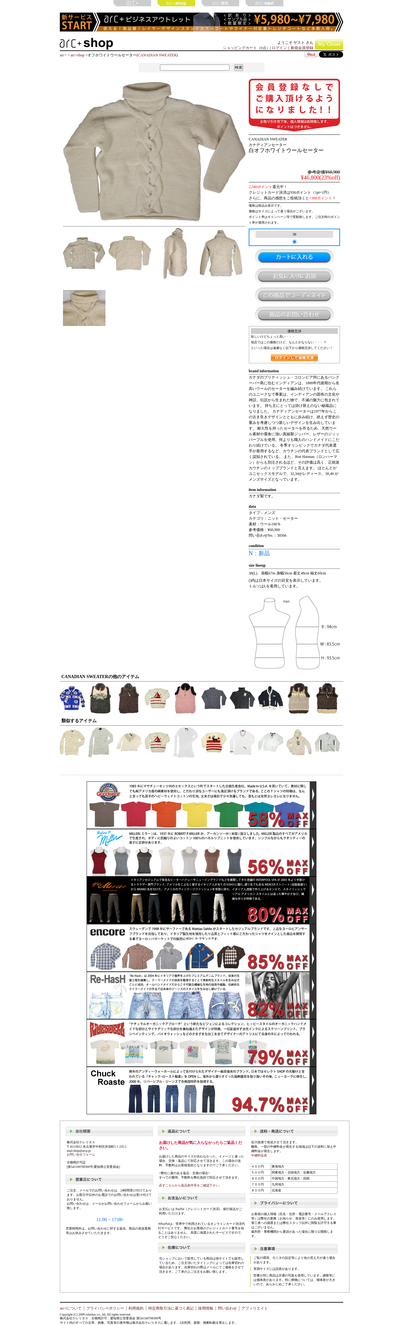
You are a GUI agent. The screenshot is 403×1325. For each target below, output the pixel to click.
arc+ (63, 55)
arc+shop (77, 55)
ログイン (279, 48)
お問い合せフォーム (81, 1154)
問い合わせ (227, 1308)
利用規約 (136, 1308)
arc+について (71, 1308)
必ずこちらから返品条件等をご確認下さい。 (190, 1185)
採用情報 (205, 1308)
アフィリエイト (254, 1308)
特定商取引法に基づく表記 (171, 1308)
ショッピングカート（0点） (246, 48)
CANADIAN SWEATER (157, 55)
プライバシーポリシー (105, 1308)
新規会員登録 (302, 48)
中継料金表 (259, 1155)
